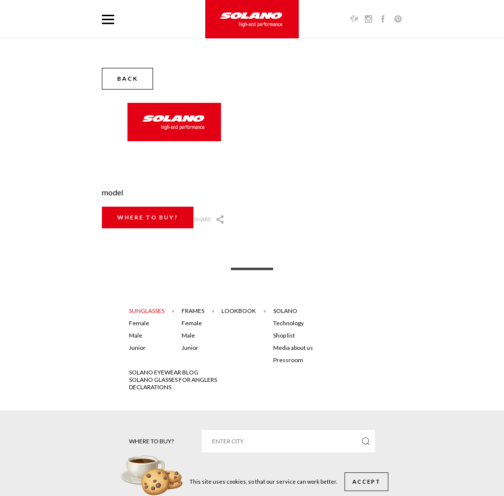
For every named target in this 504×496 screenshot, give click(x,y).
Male (135, 335)
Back (127, 78)
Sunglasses (146, 310)
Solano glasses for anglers (173, 379)
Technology (288, 323)
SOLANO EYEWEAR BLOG (163, 372)
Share (202, 219)
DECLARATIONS (150, 387)
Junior (137, 347)
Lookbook (238, 310)
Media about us (293, 347)
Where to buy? (147, 217)
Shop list (284, 335)
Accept (366, 481)
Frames (193, 310)
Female (139, 323)
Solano (285, 310)
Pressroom (288, 360)
